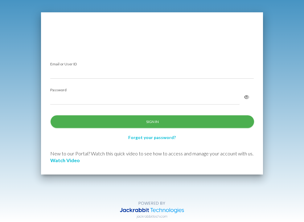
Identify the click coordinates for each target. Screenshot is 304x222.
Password (58, 90)
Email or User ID (63, 64)
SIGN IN (152, 121)
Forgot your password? (152, 137)
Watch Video (65, 160)
